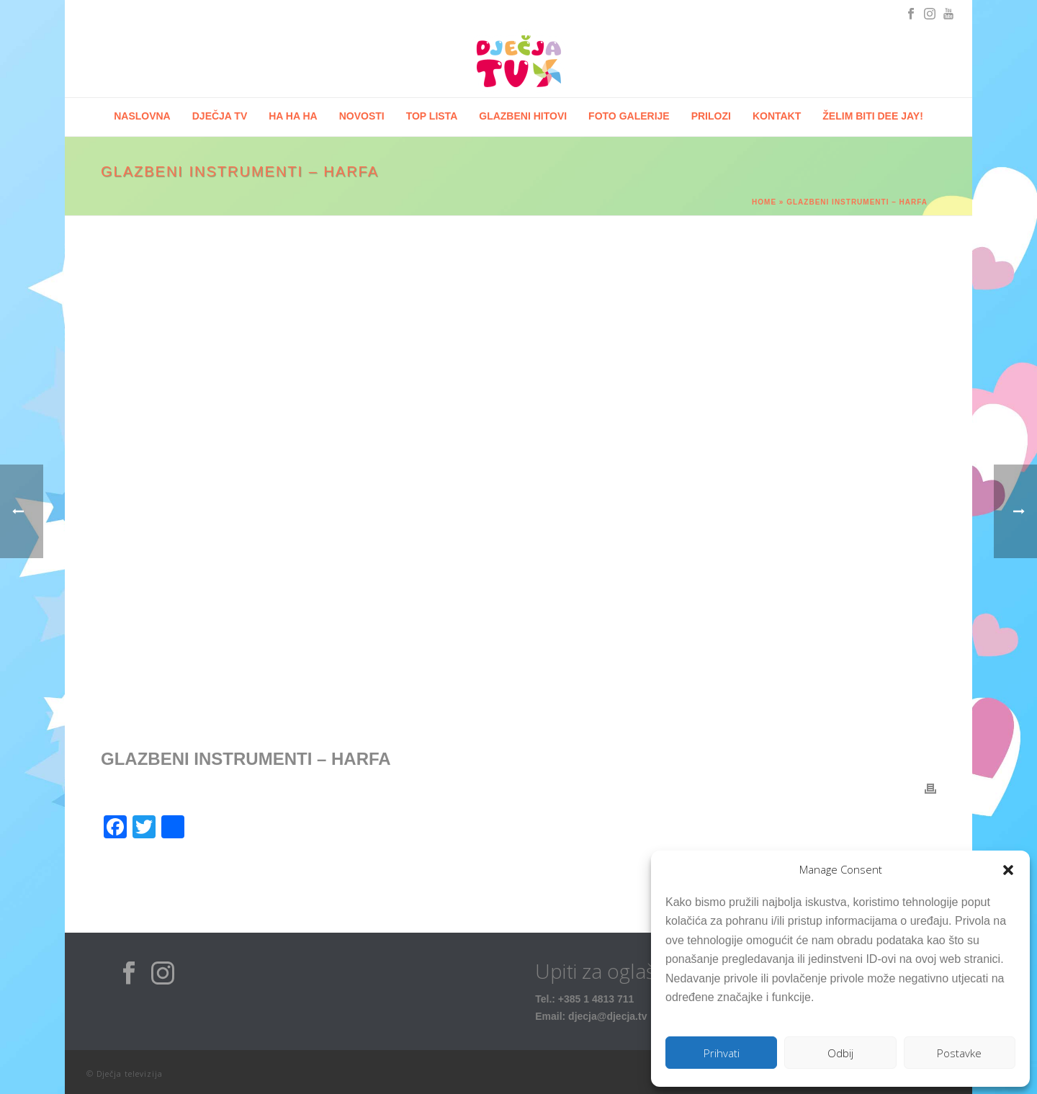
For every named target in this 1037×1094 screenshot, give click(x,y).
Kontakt (777, 116)
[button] (1008, 870)
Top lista (432, 116)
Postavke (959, 1053)
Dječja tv (220, 116)
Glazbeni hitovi (523, 116)
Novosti (362, 116)
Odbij (840, 1053)
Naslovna (142, 116)
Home (764, 202)
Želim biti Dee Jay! (872, 116)
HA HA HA (293, 116)
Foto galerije (629, 116)
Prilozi (711, 116)
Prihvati (722, 1053)
